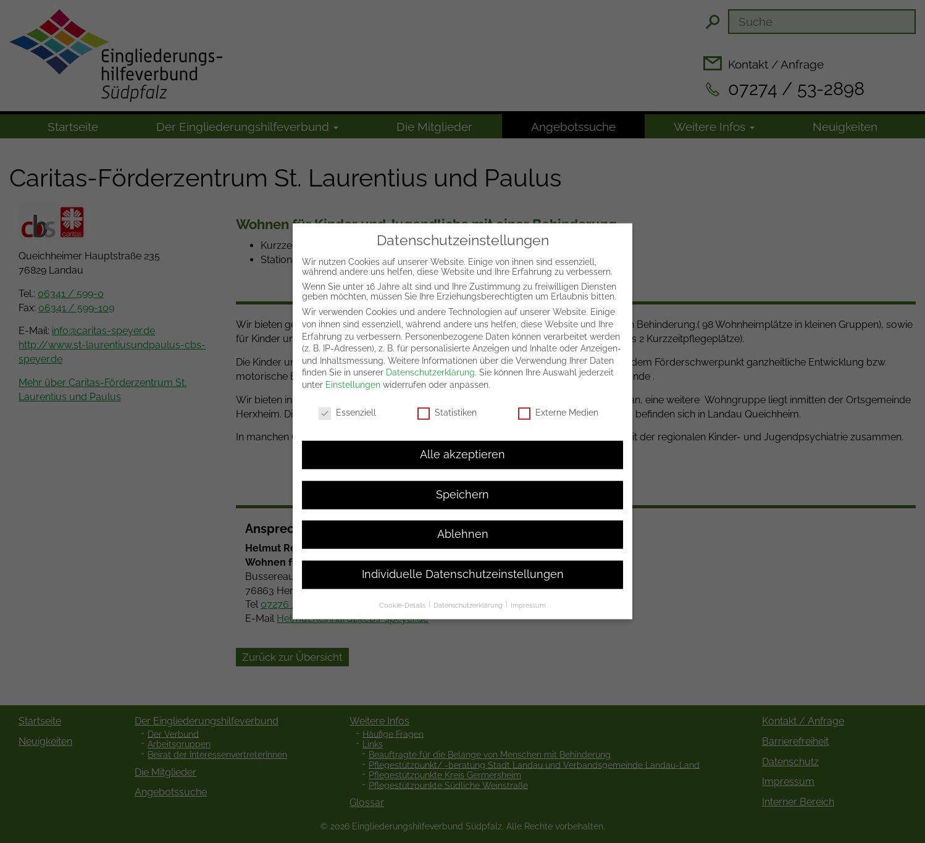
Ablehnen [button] (462, 523)
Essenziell (347, 401)
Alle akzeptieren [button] (462, 443)
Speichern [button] (462, 483)
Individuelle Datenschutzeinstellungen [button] (463, 562)
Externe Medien (558, 401)
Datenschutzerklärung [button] (468, 594)
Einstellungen (352, 373)
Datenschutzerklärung (430, 361)
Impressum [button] (528, 594)
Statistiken (447, 401)
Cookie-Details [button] (403, 594)
